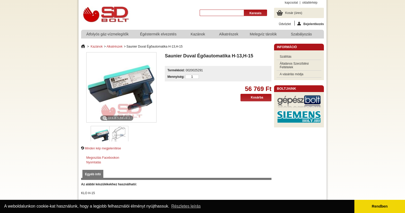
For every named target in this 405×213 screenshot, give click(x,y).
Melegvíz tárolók (264, 35)
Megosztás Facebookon (102, 157)
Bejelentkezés (310, 24)
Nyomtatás (93, 162)
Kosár (293, 13)
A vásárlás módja (291, 74)
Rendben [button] (380, 206)
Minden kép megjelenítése (103, 148)
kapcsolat (291, 2)
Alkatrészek (228, 34)
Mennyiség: (175, 77)
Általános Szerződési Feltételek (294, 65)
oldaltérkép (309, 2)
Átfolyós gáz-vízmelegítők (107, 34)
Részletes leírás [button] (186, 206)
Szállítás (285, 56)
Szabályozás (302, 35)
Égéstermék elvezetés (158, 35)
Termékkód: (176, 70)
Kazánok (198, 35)
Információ (287, 47)
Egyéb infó (93, 174)
